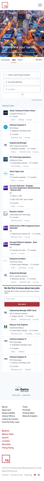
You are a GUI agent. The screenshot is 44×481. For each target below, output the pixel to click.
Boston (5, 430)
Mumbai (6, 444)
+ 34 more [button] (25, 166)
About (5, 407)
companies (5, 60)
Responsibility (8, 413)
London (6, 440)
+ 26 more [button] (29, 120)
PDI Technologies (16, 342)
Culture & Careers (10, 419)
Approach (6, 410)
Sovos (12, 174)
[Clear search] (37, 74)
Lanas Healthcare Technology (20, 215)
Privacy (5, 475)
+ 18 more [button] (20, 180)
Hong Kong (8, 447)
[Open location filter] (37, 89)
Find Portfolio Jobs (10, 422)
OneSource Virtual (16, 160)
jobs (14, 60)
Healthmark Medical (17, 328)
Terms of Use (16, 475)
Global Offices (8, 416)
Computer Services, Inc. (18, 114)
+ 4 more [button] (26, 221)
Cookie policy (26, 395)
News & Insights (30, 416)
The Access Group (16, 262)
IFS (11, 193)
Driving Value (28, 413)
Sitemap (28, 475)
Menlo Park (8, 434)
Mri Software (14, 128)
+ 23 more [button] (27, 138)
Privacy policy (16, 395)
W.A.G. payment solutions (19, 146)
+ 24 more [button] (35, 282)
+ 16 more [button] (20, 206)
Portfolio (26, 410)
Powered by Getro (37, 100)
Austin (5, 437)
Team (25, 407)
